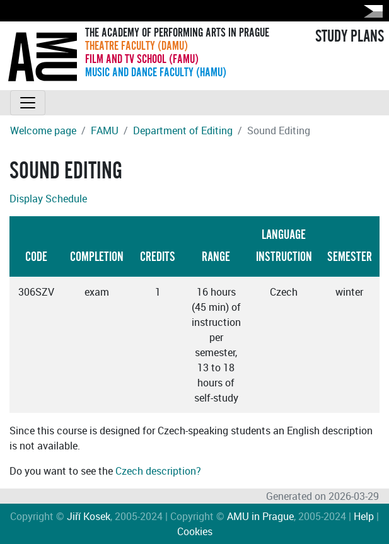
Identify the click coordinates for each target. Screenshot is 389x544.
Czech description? (158, 471)
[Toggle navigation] (27, 102)
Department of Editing (183, 130)
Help (364, 516)
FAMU (105, 130)
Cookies (194, 531)
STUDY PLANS (349, 36)
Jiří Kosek (88, 516)
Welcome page (43, 130)
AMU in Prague (260, 516)
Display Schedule (48, 198)
